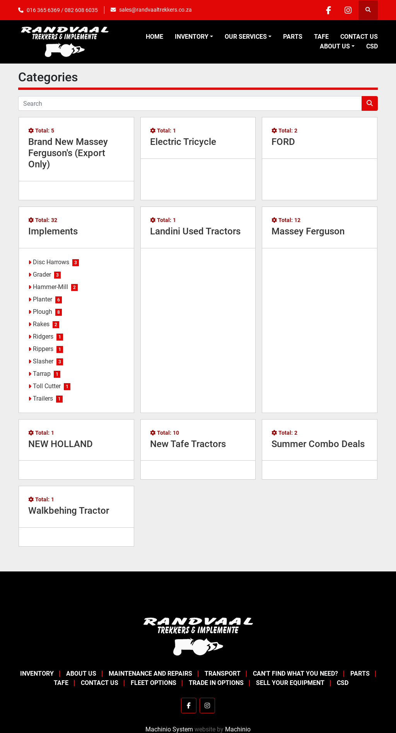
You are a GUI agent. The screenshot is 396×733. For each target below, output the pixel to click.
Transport (223, 673)
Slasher (43, 361)
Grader (42, 274)
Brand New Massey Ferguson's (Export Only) (68, 153)
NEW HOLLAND (60, 444)
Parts (292, 36)
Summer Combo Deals (318, 444)
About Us (335, 46)
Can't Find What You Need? (295, 673)
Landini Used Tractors (195, 231)
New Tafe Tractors (188, 444)
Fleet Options (153, 683)
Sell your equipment (290, 683)
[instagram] (348, 10)
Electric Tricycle (183, 141)
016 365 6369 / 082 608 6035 (62, 10)
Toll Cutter (47, 386)
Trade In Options (216, 683)
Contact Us (359, 36)
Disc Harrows (51, 262)
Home (154, 36)
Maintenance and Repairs (150, 673)
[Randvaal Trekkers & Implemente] (198, 636)
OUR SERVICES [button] (246, 36)
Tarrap (42, 373)
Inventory (191, 36)
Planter (42, 299)
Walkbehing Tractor (68, 510)
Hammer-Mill (50, 287)
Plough (42, 311)
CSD (372, 46)
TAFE (321, 36)
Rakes (41, 324)
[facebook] (328, 10)
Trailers (43, 398)
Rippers (43, 349)
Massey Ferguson (308, 231)
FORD (283, 141)
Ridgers (43, 336)
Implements (53, 231)
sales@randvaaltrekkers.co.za (155, 10)
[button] (194, 36)
